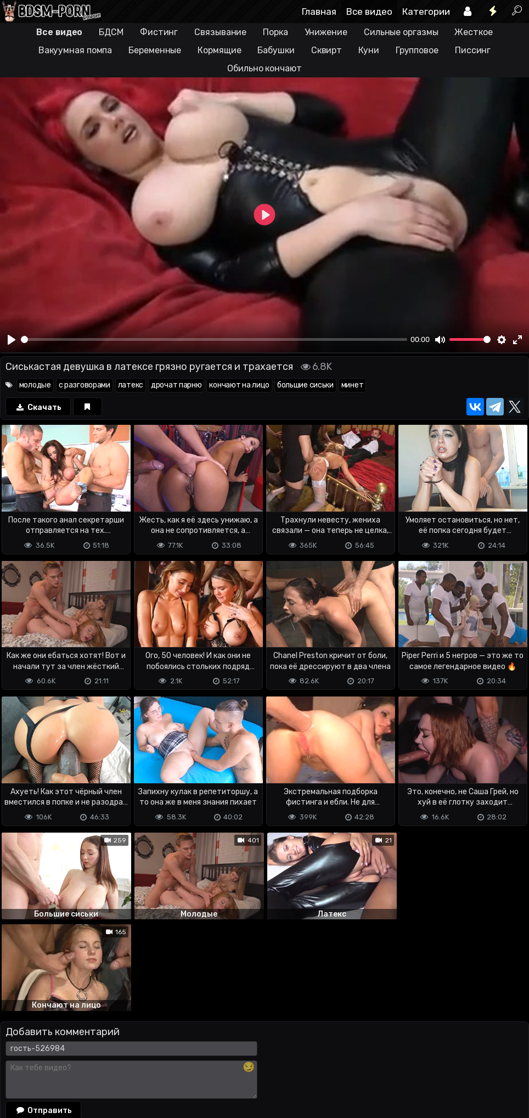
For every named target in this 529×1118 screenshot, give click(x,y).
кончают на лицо (239, 385)
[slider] (214, 339)
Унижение (326, 32)
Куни (368, 50)
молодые (35, 385)
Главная (319, 11)
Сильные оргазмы (401, 32)
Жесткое (473, 32)
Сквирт (326, 50)
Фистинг (159, 32)
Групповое (417, 50)
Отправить (43, 1019)
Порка (275, 32)
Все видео (369, 11)
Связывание (220, 32)
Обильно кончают (264, 68)
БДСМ (111, 32)
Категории (426, 11)
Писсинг (473, 50)
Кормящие (219, 50)
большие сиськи (305, 385)
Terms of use (56, 1066)
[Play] (11, 339)
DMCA (17, 1066)
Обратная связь (114, 1066)
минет (352, 385)
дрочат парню (176, 385)
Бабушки (275, 50)
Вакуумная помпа (75, 50)
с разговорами (84, 385)
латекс (130, 385)
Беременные (154, 50)
